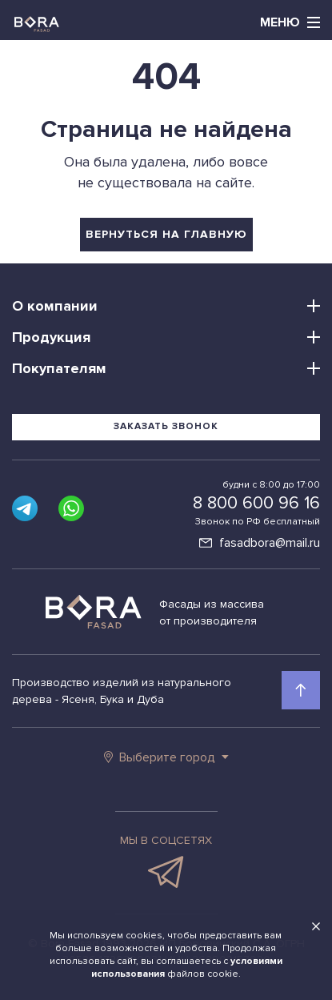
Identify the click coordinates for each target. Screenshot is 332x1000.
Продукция (51, 337)
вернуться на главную (166, 234)
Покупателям (59, 368)
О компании (55, 306)
